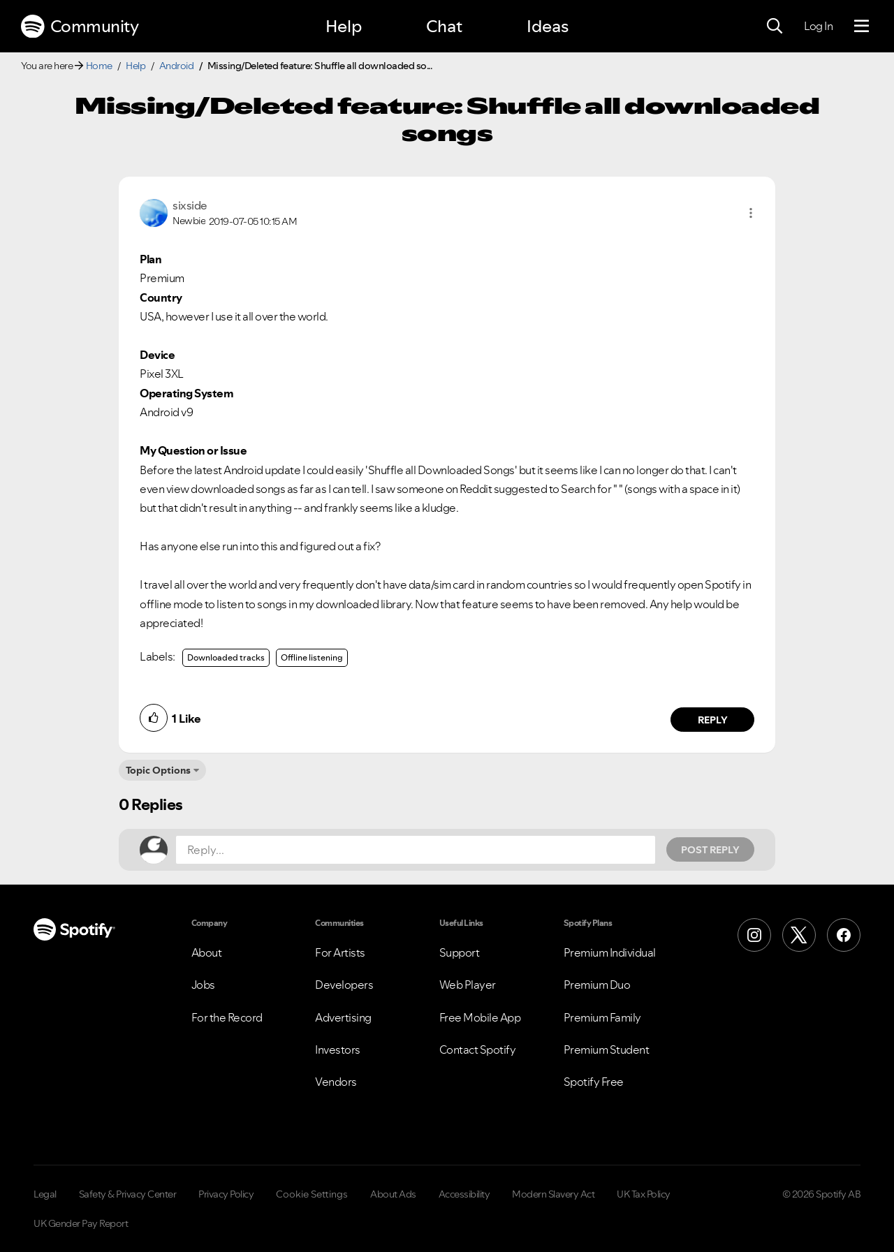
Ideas (548, 26)
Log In (818, 26)
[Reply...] (415, 850)
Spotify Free (594, 1081)
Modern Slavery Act (553, 1194)
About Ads (393, 1194)
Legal (45, 1194)
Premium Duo (597, 984)
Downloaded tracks (226, 657)
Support (459, 952)
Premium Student (607, 1049)
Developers (344, 984)
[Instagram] (754, 935)
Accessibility (464, 1194)
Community (79, 26)
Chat (444, 26)
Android (176, 66)
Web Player (467, 984)
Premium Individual (610, 952)
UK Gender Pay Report (81, 1223)
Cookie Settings (312, 1194)
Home (99, 66)
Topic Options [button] (158, 770)
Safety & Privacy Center (128, 1194)
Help (343, 26)
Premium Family (602, 1017)
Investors (337, 1049)
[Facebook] (843, 935)
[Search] (774, 26)
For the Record (227, 1017)
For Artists (340, 952)
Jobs (203, 984)
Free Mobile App (480, 1017)
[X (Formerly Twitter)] (799, 935)
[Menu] (861, 26)
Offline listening (312, 657)
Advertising (343, 1017)
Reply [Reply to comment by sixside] (713, 720)
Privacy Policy (226, 1194)
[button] (750, 212)
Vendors (336, 1081)
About (206, 952)
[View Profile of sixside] (190, 205)
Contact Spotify (477, 1049)
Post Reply (710, 850)
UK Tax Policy (643, 1194)
